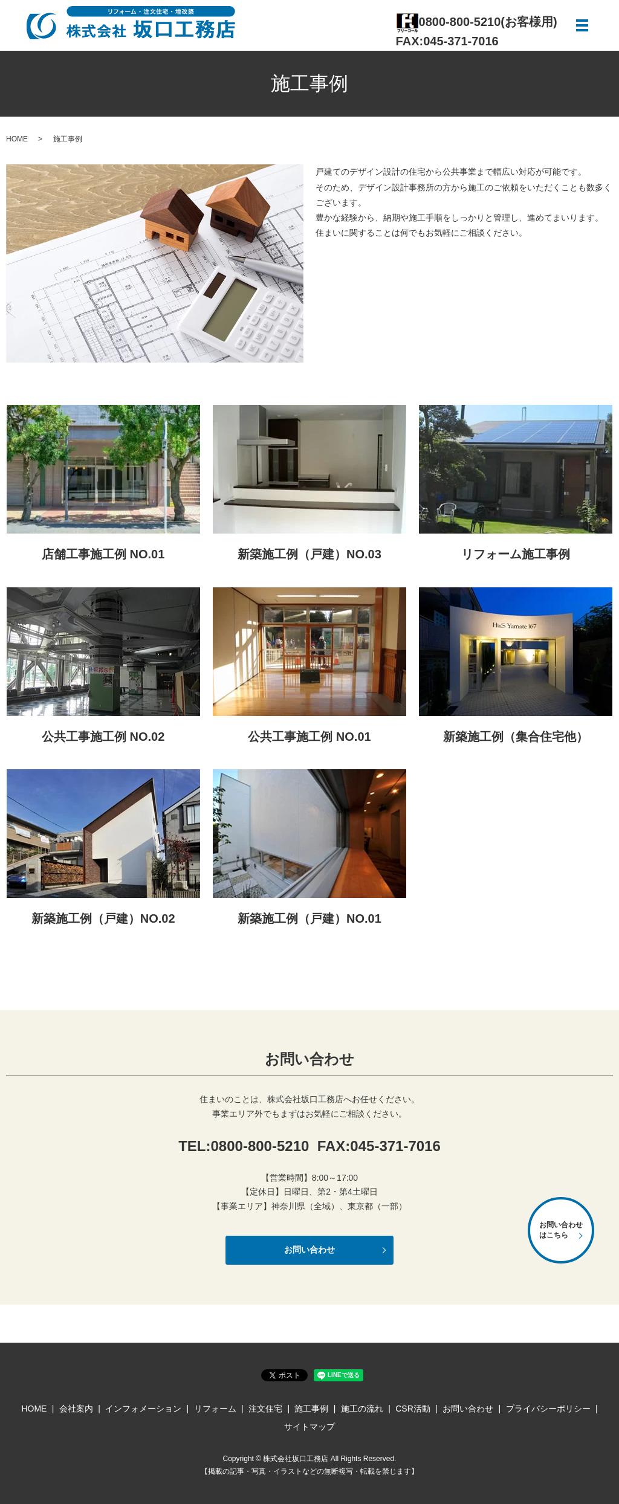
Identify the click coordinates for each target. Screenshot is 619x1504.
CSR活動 (412, 1408)
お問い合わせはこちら (561, 1230)
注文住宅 (265, 1408)
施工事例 (311, 1408)
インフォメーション (143, 1408)
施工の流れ (362, 1408)
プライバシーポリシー (548, 1408)
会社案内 (76, 1408)
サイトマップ (309, 1426)
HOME (17, 139)
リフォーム (215, 1408)
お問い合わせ (309, 1249)
